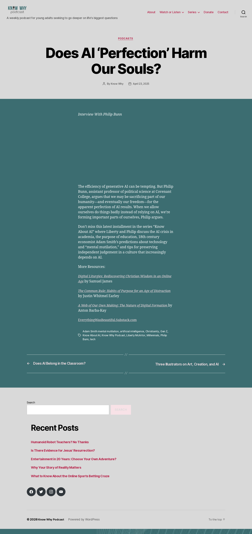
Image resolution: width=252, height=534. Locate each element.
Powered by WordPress (85, 524)
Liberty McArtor (137, 340)
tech (93, 344)
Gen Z (164, 336)
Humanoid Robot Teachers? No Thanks (62, 447)
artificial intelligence (132, 336)
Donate (208, 14)
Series (192, 14)
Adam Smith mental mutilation (101, 336)
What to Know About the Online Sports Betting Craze (73, 481)
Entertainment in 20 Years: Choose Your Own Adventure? (77, 464)
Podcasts (126, 43)
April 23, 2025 (141, 89)
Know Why (116, 89)
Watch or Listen (170, 14)
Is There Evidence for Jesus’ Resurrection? (65, 456)
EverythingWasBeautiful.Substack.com (110, 325)
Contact (223, 14)
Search (31, 407)
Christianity (153, 336)
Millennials (154, 340)
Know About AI (92, 340)
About (151, 14)
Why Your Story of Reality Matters (58, 473)
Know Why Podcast (114, 340)
